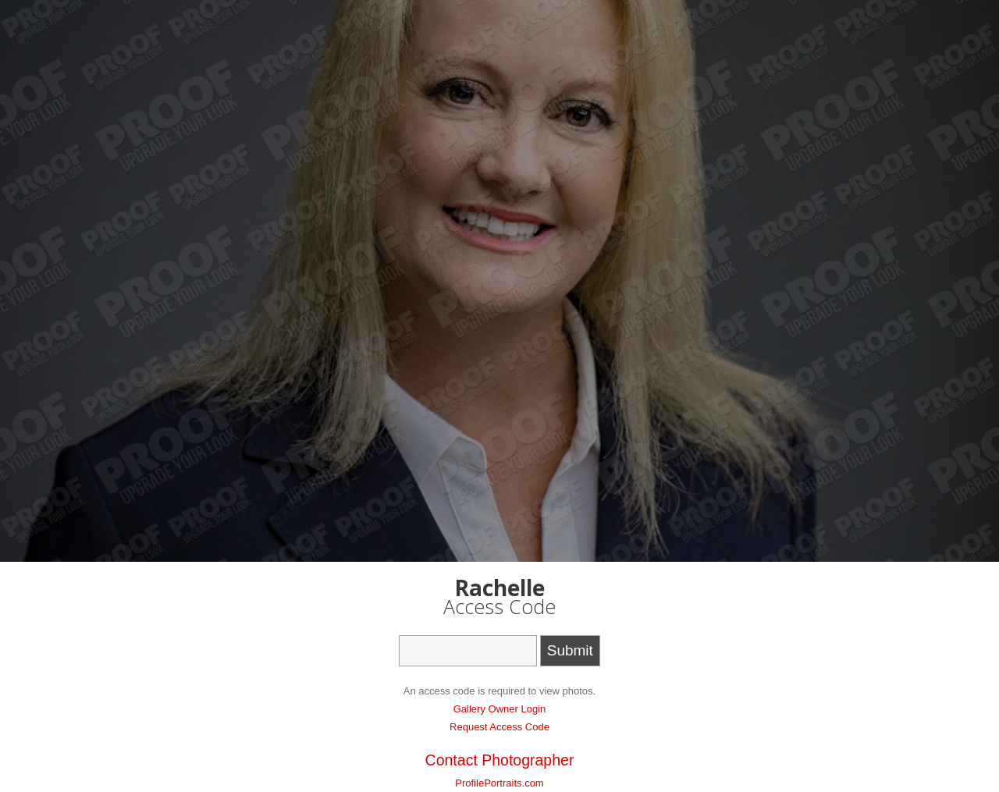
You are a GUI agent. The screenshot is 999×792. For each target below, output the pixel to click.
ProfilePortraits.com (499, 783)
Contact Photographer (499, 760)
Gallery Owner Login (499, 709)
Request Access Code (499, 727)
